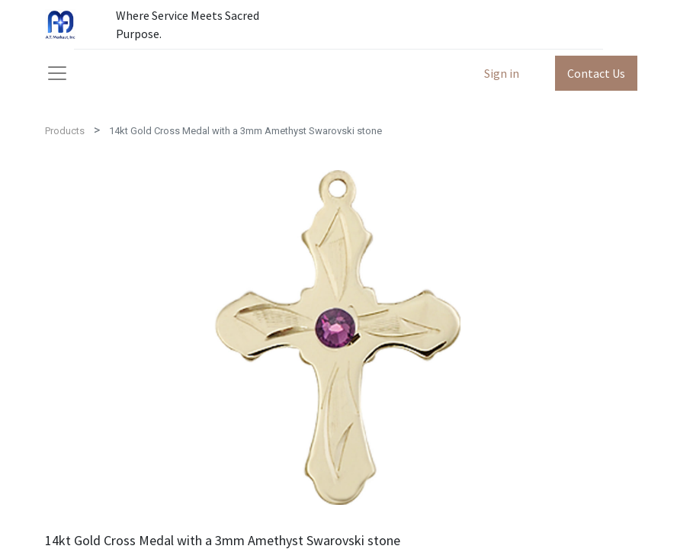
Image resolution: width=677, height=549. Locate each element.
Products (65, 130)
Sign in (501, 73)
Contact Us (596, 73)
